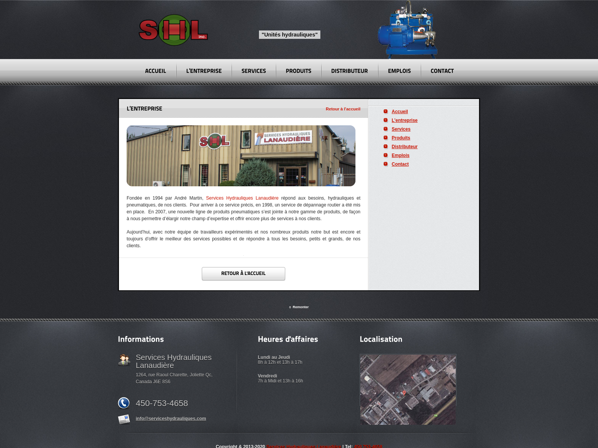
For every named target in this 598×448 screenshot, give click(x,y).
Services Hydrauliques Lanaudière (242, 198)
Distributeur (405, 146)
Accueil (400, 111)
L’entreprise (405, 120)
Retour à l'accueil (343, 109)
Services (401, 129)
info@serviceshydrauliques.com (171, 418)
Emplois (401, 155)
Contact (400, 164)
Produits (401, 138)
